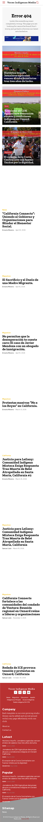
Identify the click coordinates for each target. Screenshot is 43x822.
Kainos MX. (25, 819)
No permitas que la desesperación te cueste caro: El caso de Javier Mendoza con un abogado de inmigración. (20, 342)
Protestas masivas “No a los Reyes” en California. (19, 404)
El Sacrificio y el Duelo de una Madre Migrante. (20, 281)
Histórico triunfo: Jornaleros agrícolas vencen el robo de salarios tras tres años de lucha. (21, 741)
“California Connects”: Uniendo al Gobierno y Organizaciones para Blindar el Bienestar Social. (18, 220)
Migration (8, 152)
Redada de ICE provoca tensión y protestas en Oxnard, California (19, 671)
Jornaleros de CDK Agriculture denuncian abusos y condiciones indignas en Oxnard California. (19, 751)
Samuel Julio (6, 548)
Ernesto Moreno (8, 230)
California (6, 456)
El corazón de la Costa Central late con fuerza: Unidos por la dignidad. (18, 761)
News (6, 68)
